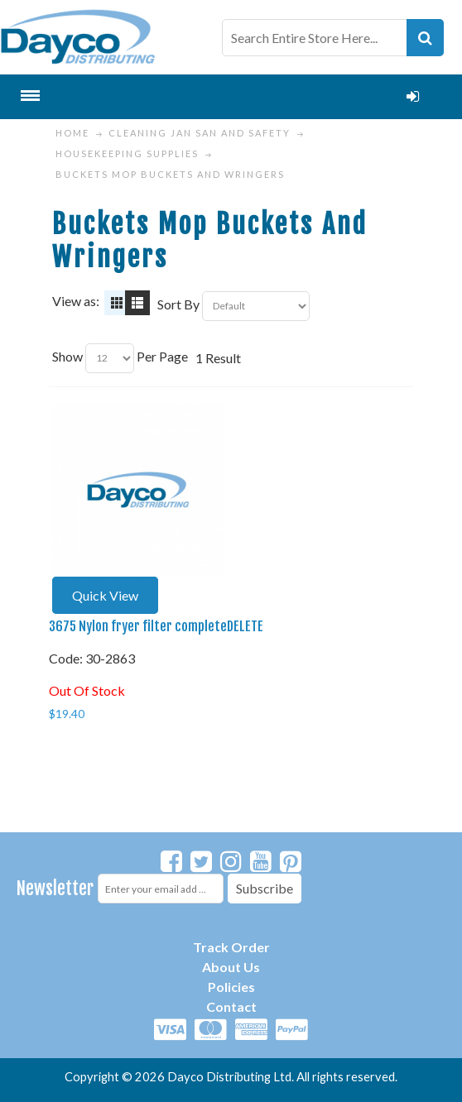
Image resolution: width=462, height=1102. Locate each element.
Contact (231, 1006)
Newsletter (55, 888)
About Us (231, 967)
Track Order (231, 947)
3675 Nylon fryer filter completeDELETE (156, 626)
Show (67, 356)
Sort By (178, 304)
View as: (75, 301)
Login (412, 96)
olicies (235, 986)
